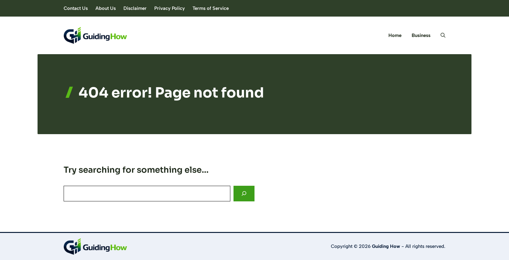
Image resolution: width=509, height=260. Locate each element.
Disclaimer (135, 8)
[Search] (244, 193)
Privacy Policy (169, 8)
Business (421, 35)
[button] (440, 35)
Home (394, 35)
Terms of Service (210, 8)
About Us (105, 8)
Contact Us (76, 8)
